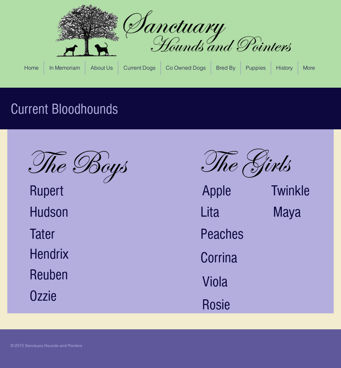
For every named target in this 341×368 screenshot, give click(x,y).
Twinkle (290, 190)
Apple (216, 190)
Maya (287, 212)
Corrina (218, 257)
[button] (139, 68)
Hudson (49, 212)
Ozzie (43, 296)
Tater (42, 234)
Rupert (47, 190)
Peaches (221, 234)
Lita (209, 212)
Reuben (49, 274)
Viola (214, 281)
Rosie (216, 304)
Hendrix (49, 254)
